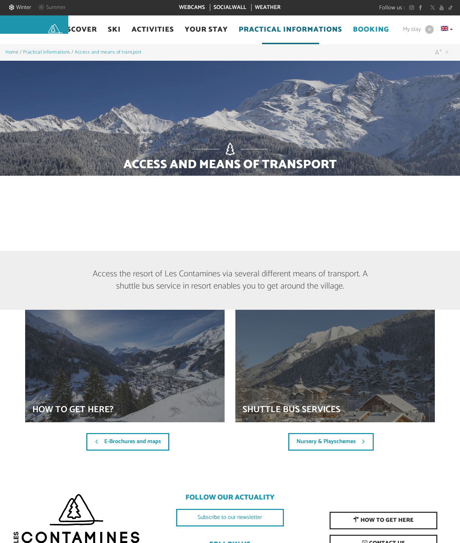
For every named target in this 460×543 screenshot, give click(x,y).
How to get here (383, 520)
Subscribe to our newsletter (230, 517)
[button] (77, 29)
